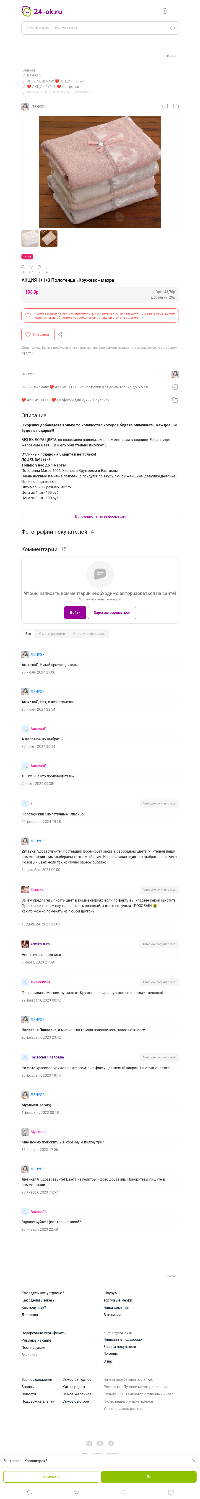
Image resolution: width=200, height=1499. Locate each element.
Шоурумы (112, 1295)
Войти (75, 614)
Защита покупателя (120, 1348)
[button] (29, 1494)
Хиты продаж (73, 1388)
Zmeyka (37, 891)
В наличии (112, 1317)
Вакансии (29, 1357)
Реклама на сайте (36, 1342)
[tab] (28, 635)
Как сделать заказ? (38, 1302)
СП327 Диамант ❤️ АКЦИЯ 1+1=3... (56, 81)
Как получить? (33, 1309)
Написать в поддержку (123, 1341)
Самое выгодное (76, 1381)
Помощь (111, 1356)
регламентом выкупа (117, 349)
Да (148, 1477)
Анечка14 (39, 1213)
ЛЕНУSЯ (34, 76)
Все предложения (36, 1381)
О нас (108, 1363)
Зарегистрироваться (112, 614)
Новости (28, 1396)
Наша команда (116, 1309)
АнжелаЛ (39, 730)
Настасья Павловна (47, 1059)
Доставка (29, 1317)
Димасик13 (40, 983)
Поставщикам (33, 1349)
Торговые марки (118, 1302)
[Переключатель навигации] (175, 11)
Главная (28, 70)
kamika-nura (40, 945)
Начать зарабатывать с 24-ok (128, 1381)
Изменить (51, 1477)
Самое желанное (76, 1396)
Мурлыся (38, 1133)
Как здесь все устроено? (42, 1295)
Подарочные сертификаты (44, 1335)
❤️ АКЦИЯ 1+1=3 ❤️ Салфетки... (54, 87)
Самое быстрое (75, 1403)
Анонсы (28, 1388)
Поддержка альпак (37, 1403)
